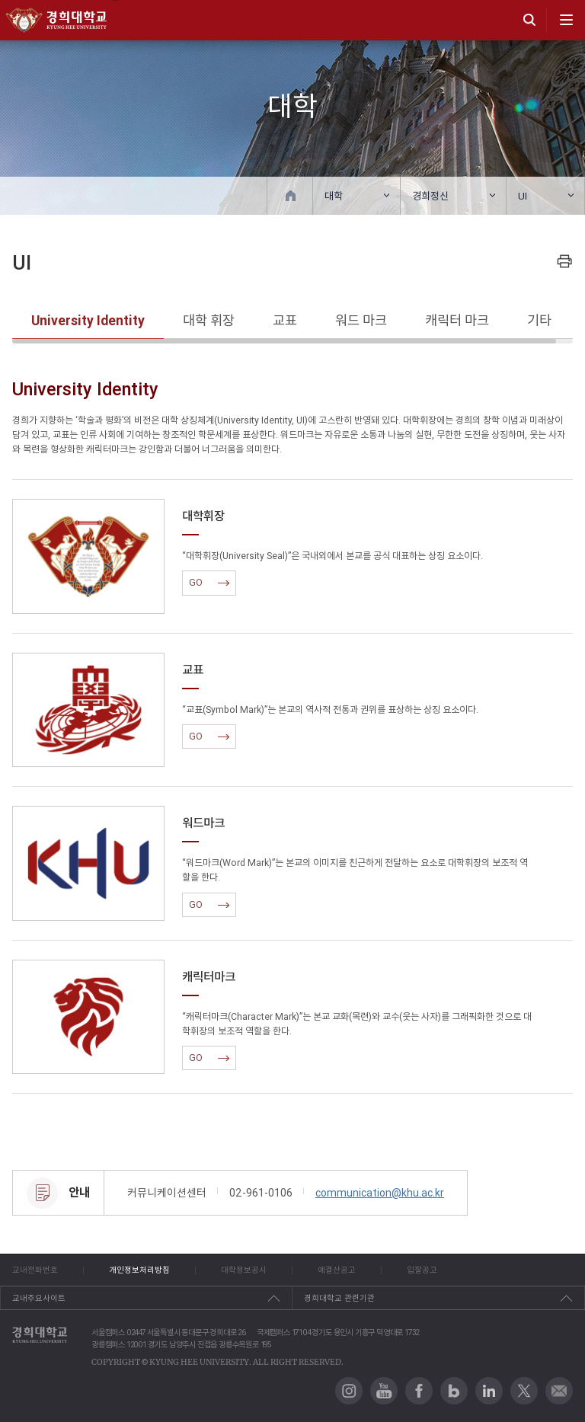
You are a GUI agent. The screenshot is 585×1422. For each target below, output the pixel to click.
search (529, 20)
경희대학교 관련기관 (339, 1298)
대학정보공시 (244, 1269)
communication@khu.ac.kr (379, 1193)
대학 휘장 (209, 320)
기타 (539, 320)
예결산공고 (337, 1269)
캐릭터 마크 (457, 320)
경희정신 (430, 196)
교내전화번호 (35, 1269)
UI (522, 196)
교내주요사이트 (39, 1298)
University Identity (88, 320)
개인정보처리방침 (139, 1269)
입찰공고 (422, 1269)
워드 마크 (361, 320)
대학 (333, 196)
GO (209, 582)
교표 (285, 320)
